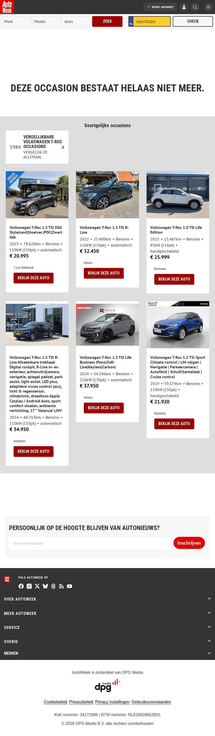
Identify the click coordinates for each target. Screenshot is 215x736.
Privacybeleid (81, 702)
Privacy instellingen (112, 702)
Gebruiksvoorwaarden (151, 702)
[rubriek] (76, 21)
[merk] (16, 21)
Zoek (107, 21)
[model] (46, 21)
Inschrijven (189, 543)
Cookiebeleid (55, 702)
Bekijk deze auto (33, 277)
